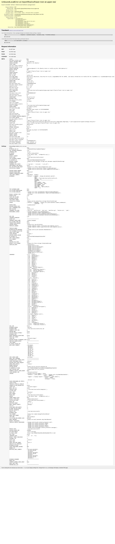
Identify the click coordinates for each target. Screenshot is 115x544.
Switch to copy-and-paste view (16, 31)
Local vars (7, 38)
